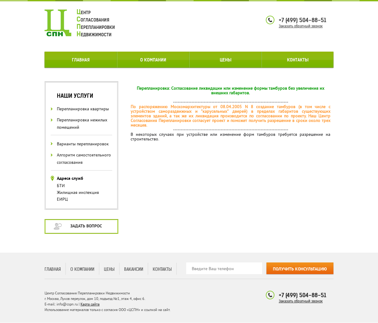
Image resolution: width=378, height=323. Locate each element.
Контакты (298, 60)
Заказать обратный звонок (301, 26)
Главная (81, 60)
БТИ (61, 185)
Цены (225, 60)
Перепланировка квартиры (83, 109)
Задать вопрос (86, 226)
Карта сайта (90, 304)
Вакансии (133, 269)
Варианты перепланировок (83, 144)
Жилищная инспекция (78, 192)
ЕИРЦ (62, 199)
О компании (153, 60)
